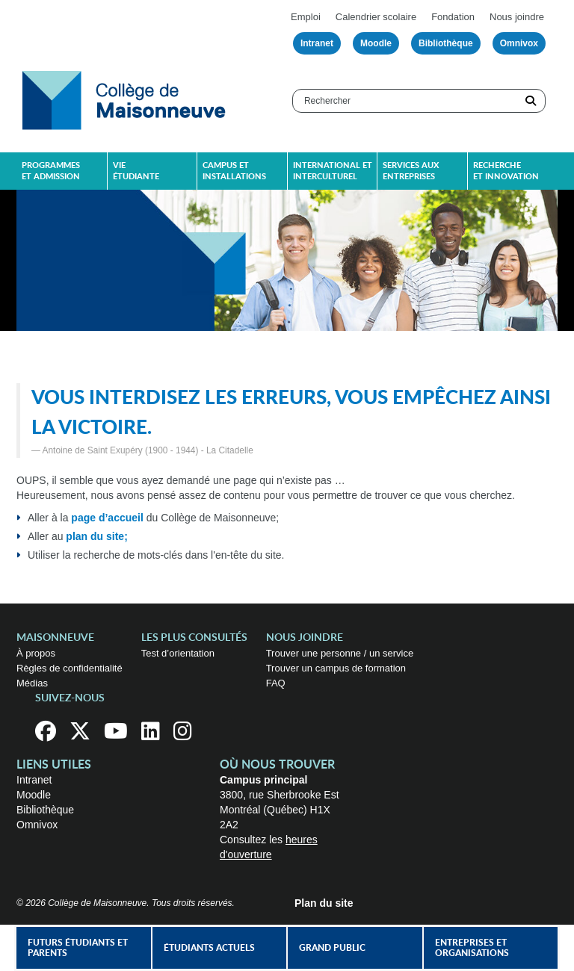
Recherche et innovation (506, 171)
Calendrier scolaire (376, 16)
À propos (35, 653)
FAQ (276, 683)
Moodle (376, 43)
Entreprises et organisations (472, 948)
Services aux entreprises (411, 171)
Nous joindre (517, 16)
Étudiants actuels (209, 947)
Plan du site (324, 903)
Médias (32, 683)
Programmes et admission (51, 171)
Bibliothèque (446, 43)
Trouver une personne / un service (340, 653)
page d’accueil (107, 518)
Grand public (332, 947)
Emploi (306, 16)
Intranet (316, 43)
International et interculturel (332, 171)
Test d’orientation (178, 653)
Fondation (453, 16)
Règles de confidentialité (69, 668)
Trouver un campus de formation (336, 668)
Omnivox (519, 43)
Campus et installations (234, 171)
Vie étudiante (136, 171)
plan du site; (96, 536)
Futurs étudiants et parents (78, 948)
